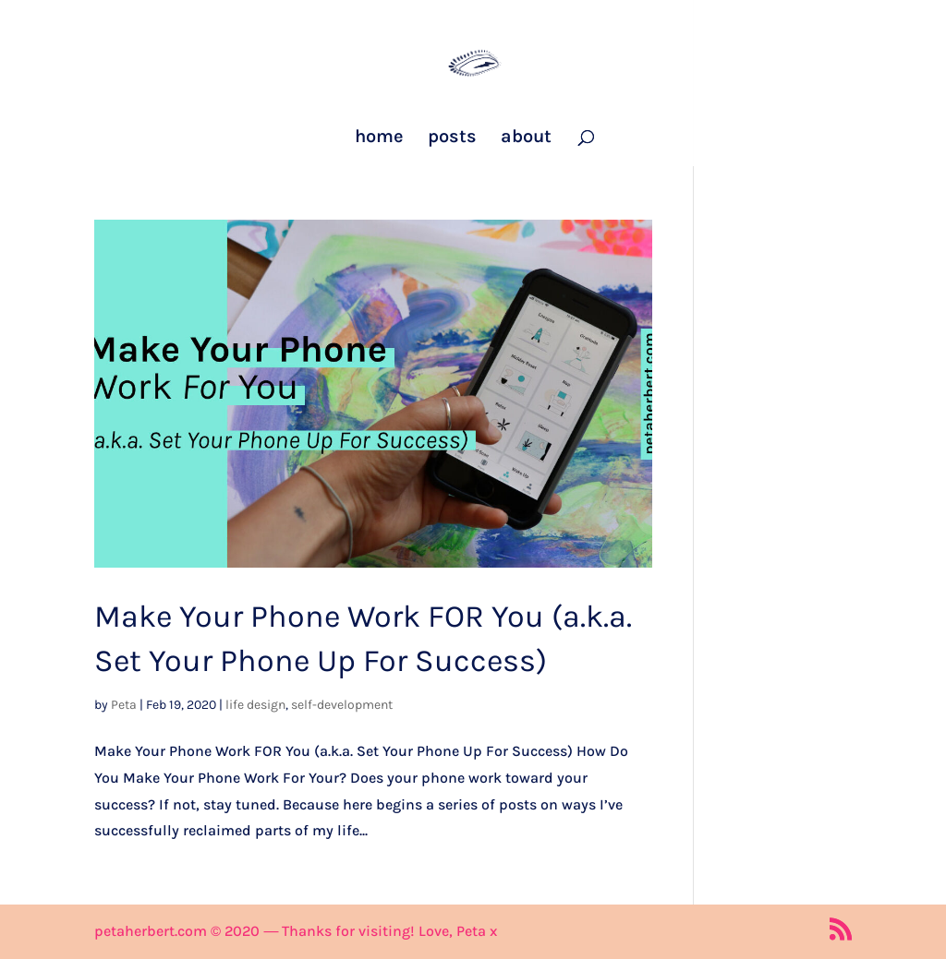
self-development (342, 705)
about (526, 138)
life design (255, 705)
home (379, 138)
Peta (124, 705)
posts (452, 138)
